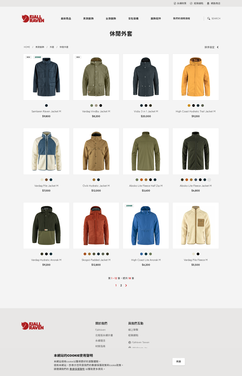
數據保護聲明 (77, 369)
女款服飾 (111, 18)
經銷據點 (133, 335)
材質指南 (100, 346)
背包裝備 (133, 18)
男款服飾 (88, 18)
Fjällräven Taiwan (140, 342)
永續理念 (100, 340)
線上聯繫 (133, 329)
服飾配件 (156, 18)
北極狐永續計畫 (104, 335)
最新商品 (66, 18)
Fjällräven (100, 329)
